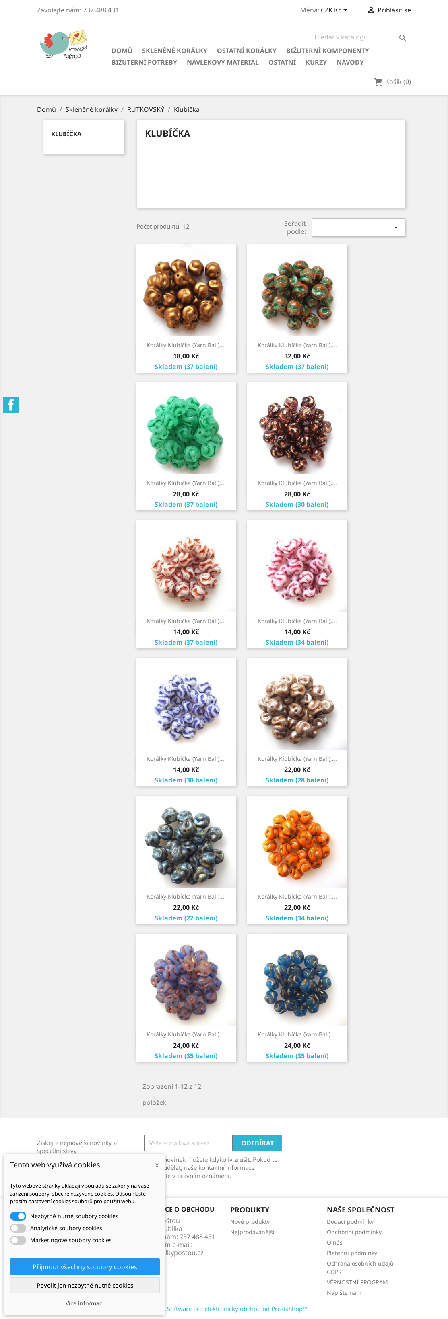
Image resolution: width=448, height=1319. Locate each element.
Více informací (85, 1303)
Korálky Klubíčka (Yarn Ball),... (186, 345)
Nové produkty (250, 1221)
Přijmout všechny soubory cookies (85, 1266)
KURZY (316, 62)
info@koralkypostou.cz (169, 1252)
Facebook (11, 405)
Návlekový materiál (223, 62)
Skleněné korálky (174, 50)
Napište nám (344, 1292)
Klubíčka (66, 134)
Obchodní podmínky (354, 1232)
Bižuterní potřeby (144, 62)
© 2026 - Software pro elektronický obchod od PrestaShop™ (224, 1309)
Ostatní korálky (247, 50)
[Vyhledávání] (360, 37)
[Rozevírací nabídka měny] (335, 11)
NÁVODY (350, 62)
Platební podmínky (352, 1253)
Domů (121, 50)
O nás (335, 1242)
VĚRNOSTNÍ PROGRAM (357, 1282)
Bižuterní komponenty (327, 50)
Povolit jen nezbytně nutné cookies (85, 1285)
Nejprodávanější (252, 1232)
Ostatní (282, 62)
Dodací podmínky (350, 1221)
